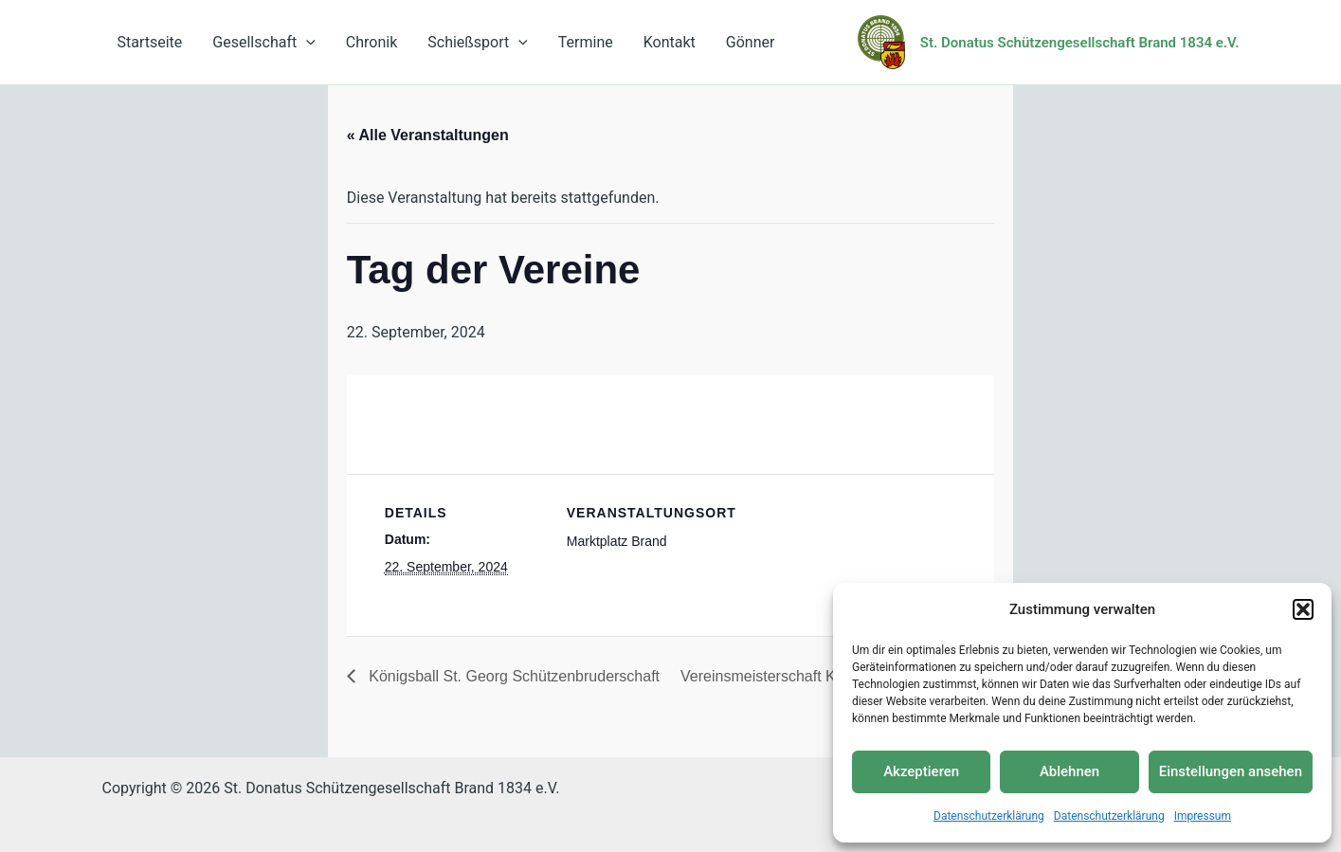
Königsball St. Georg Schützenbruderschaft (512, 676)
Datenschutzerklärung (988, 816)
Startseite (150, 42)
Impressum (1202, 816)
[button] (1303, 609)
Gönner (750, 42)
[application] (306, 42)
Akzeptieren (921, 771)
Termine (585, 42)
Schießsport (477, 42)
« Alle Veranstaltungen (428, 135)
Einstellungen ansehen (1230, 771)
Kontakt (669, 42)
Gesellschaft (263, 42)
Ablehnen (1069, 771)
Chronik (371, 42)
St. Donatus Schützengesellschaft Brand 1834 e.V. (1080, 42)
